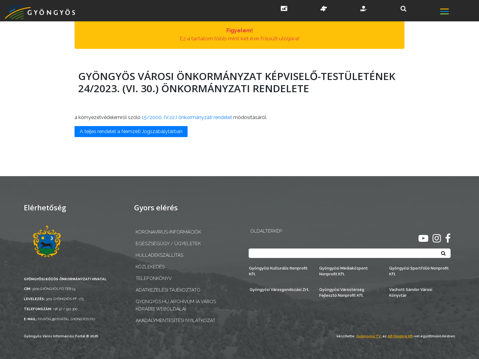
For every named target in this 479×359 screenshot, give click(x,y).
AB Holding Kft (400, 336)
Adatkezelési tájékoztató (168, 290)
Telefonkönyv (154, 278)
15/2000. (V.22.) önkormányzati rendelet (187, 117)
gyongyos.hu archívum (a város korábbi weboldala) (176, 305)
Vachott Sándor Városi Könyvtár (410, 292)
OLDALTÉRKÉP (266, 231)
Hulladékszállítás (159, 255)
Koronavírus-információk (168, 232)
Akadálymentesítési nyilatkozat (175, 320)
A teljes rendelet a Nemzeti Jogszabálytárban (131, 131)
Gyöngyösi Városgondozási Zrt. (279, 289)
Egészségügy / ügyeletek (168, 243)
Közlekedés (150, 267)
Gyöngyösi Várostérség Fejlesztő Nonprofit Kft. (341, 292)
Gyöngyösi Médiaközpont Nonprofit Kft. (343, 271)
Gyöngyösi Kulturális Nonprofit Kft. (278, 271)
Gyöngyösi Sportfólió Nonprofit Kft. (419, 271)
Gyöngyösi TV (368, 336)
